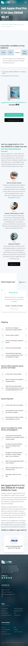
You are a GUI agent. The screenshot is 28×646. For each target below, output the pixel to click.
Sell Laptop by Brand (6, 634)
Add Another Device (14, 115)
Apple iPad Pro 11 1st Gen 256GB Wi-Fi (14, 102)
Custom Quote (4, 613)
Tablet (11, 24)
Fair (10, 52)
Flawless (17, 52)
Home (3, 24)
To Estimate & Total (14, 120)
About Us (3, 627)
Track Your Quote (18, 631)
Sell (7, 24)
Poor (3, 52)
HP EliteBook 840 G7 (14, 308)
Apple (15, 24)
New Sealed (24, 52)
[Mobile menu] (25, 2)
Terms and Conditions (6, 615)
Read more (14, 264)
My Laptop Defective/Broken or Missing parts (14, 72)
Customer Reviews (5, 629)
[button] (4, 299)
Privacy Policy (17, 615)
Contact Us (4, 610)
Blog (15, 627)
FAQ (15, 613)
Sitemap (16, 629)
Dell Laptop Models (18, 610)
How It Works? (4, 608)
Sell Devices (4, 631)
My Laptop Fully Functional (14, 76)
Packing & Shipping (18, 608)
